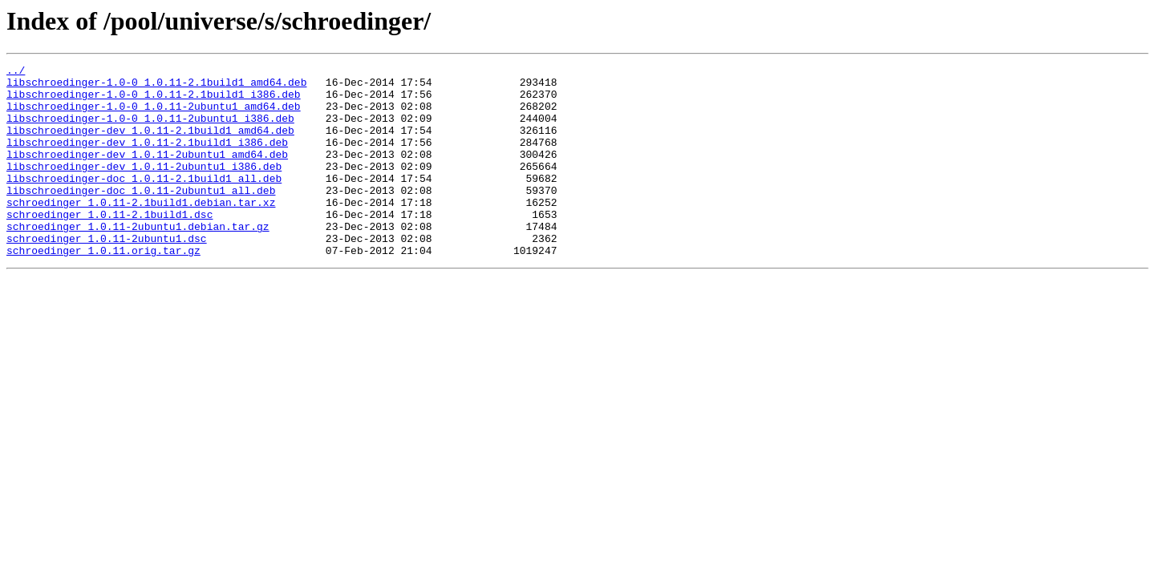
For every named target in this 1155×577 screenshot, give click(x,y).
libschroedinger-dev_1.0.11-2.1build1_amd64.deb (150, 144)
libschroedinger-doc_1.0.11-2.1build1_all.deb (144, 202)
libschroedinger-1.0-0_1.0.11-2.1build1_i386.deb (153, 101)
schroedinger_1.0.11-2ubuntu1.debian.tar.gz (138, 259)
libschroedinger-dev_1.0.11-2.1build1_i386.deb (147, 158)
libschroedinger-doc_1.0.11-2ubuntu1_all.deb (140, 216)
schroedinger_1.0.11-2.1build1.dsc (109, 245)
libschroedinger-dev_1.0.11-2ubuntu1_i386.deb (144, 187)
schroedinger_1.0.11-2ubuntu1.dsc (106, 274)
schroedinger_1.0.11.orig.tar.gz (103, 288)
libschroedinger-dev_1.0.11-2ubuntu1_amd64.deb (147, 173)
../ (15, 72)
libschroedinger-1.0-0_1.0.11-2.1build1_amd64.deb (156, 86)
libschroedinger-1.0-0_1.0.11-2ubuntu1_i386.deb (150, 130)
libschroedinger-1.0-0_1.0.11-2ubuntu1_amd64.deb (153, 115)
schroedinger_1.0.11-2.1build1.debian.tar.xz (140, 231)
